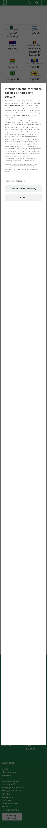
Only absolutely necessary (23, 188)
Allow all (23, 197)
